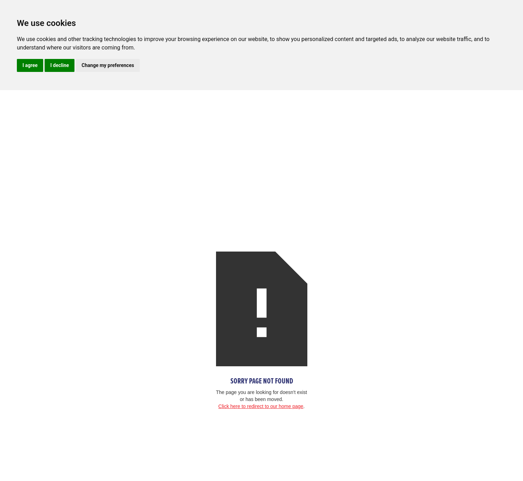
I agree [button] (30, 65)
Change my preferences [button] (107, 65)
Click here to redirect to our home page (260, 406)
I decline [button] (59, 65)
